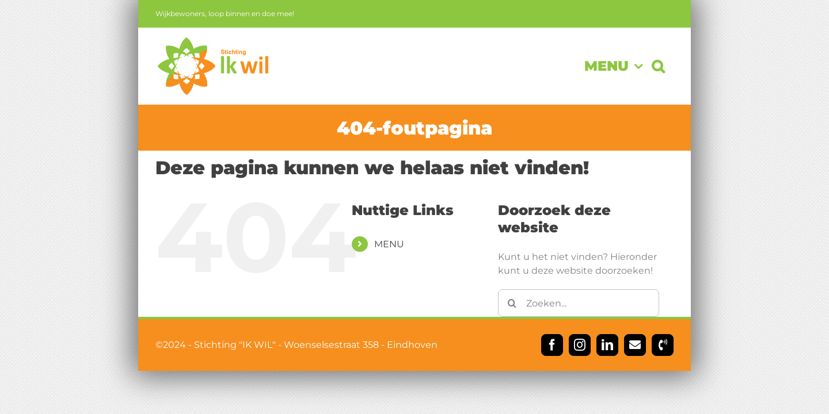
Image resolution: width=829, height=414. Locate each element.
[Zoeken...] (578, 303)
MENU (389, 244)
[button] (667, 66)
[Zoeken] (512, 303)
